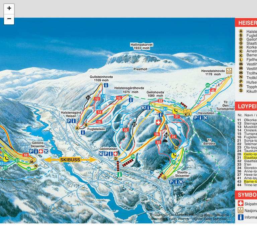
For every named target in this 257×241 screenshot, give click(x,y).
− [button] (9, 19)
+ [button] (9, 9)
